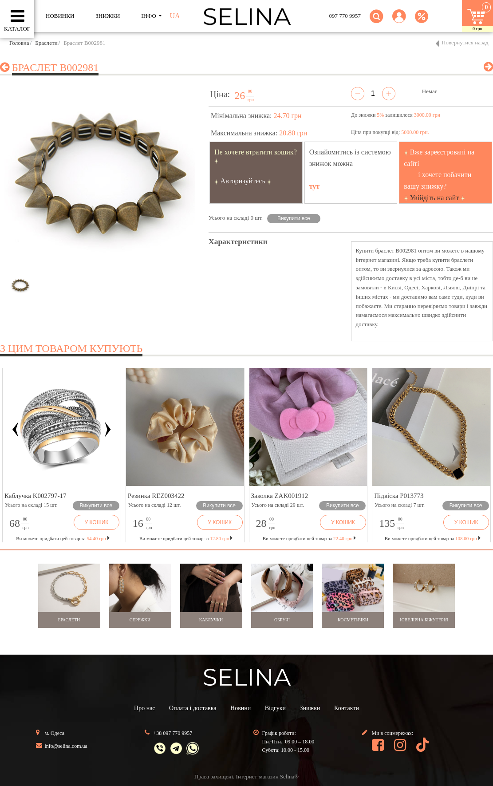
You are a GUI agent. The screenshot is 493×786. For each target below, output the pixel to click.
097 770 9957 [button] (345, 15)
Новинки (60, 15)
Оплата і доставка (192, 708)
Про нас (144, 708)
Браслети (46, 42)
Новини (240, 708)
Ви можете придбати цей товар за (186, 538)
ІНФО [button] (149, 15)
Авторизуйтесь (242, 181)
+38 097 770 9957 (173, 733)
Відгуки (275, 708)
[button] (399, 21)
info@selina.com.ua (66, 746)
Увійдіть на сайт (434, 197)
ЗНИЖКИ (107, 15)
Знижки (310, 708)
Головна (19, 42)
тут (314, 186)
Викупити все (293, 218)
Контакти (346, 708)
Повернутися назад (465, 42)
